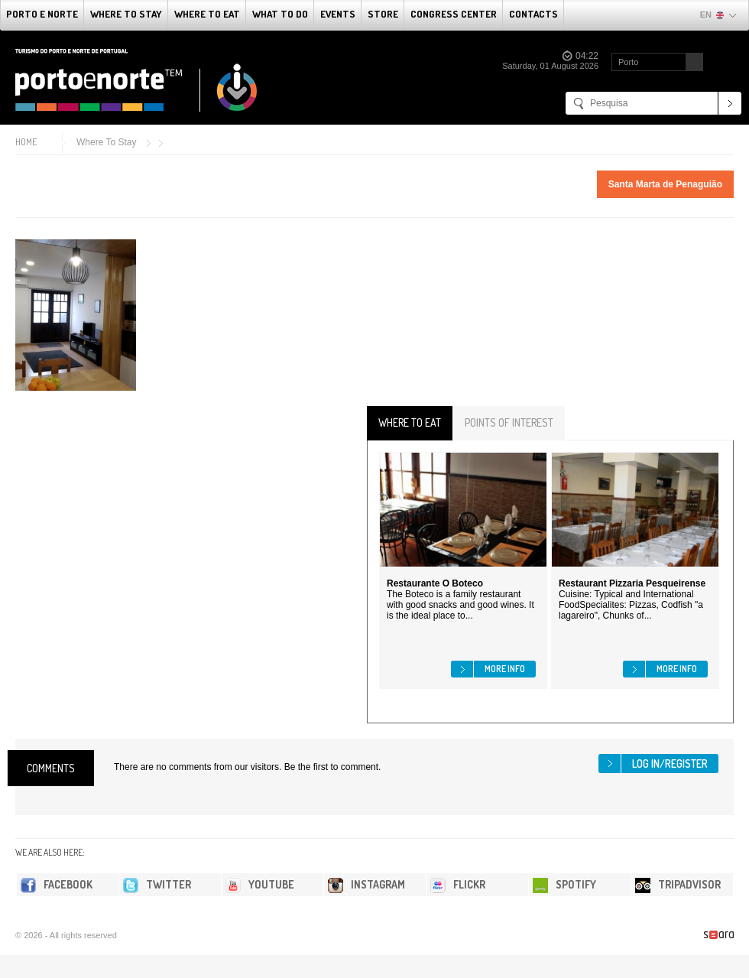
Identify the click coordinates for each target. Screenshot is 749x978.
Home (26, 142)
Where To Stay (126, 14)
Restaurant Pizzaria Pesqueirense (632, 583)
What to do (280, 14)
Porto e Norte (42, 14)
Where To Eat (207, 14)
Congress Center (453, 14)
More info (505, 668)
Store (383, 14)
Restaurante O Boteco (435, 583)
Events (337, 14)
